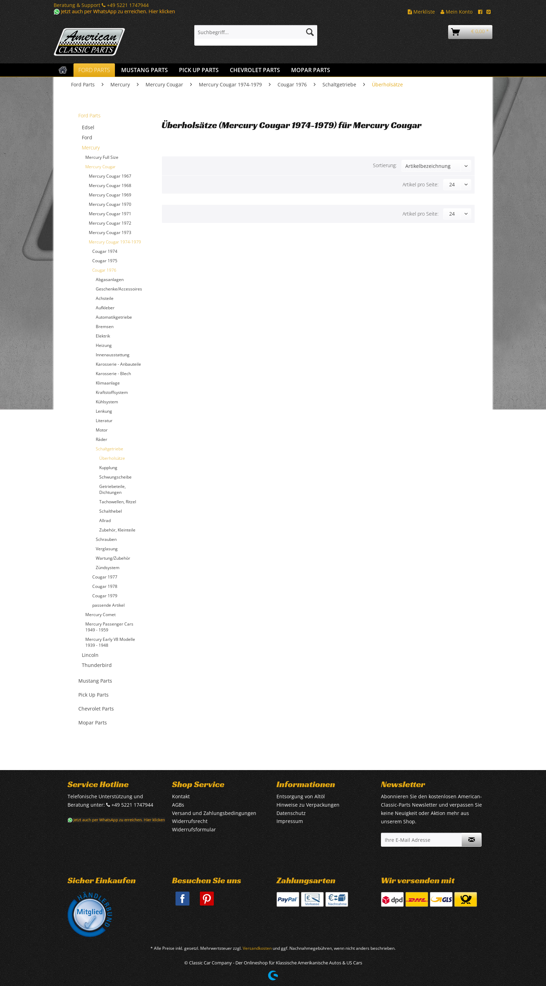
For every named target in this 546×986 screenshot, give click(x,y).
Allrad (105, 520)
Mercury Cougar (100, 167)
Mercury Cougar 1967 (110, 176)
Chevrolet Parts (96, 708)
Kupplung (108, 468)
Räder (101, 439)
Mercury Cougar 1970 (110, 204)
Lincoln (90, 655)
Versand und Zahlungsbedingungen (214, 813)
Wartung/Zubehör (113, 558)
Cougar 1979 (104, 596)
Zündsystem (107, 567)
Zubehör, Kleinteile (117, 530)
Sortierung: (385, 165)
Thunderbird (97, 665)
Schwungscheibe (115, 477)
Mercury (91, 147)
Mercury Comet (100, 615)
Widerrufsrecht (190, 821)
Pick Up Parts (93, 694)
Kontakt (181, 796)
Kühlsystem (107, 402)
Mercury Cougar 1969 (110, 195)
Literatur (104, 421)
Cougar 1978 (104, 586)
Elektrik (103, 336)
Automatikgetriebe (114, 317)
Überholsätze (112, 458)
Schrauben (106, 539)
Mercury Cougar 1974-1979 (115, 242)
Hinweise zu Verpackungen (308, 804)
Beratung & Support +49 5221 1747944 (101, 5)
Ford (87, 137)
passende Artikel (108, 605)
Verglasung (107, 549)
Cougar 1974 (104, 251)
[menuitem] (255, 35)
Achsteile (105, 298)
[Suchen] (310, 32)
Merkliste (421, 11)
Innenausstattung (113, 355)
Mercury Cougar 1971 (110, 214)
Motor (102, 430)
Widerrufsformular (194, 829)
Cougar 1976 (104, 270)
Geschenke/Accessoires (119, 289)
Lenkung (104, 411)
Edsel (88, 127)
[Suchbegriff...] (255, 32)
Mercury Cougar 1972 (110, 223)
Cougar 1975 (104, 261)
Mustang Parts (95, 680)
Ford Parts (89, 115)
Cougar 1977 (104, 577)
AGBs (178, 804)
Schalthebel (110, 511)
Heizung (104, 345)
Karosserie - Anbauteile (118, 364)
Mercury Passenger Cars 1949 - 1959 (109, 627)
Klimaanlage (108, 383)
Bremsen (105, 326)
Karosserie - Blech (113, 373)
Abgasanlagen (110, 279)
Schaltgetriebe (109, 449)
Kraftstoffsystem (112, 392)
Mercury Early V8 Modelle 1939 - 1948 (110, 642)
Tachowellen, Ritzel (117, 502)
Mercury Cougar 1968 (110, 185)
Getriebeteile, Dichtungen (112, 489)
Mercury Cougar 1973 (110, 232)
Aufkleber (105, 308)
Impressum (289, 821)
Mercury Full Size (101, 157)
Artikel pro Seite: (420, 184)
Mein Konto (456, 11)
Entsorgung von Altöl (300, 796)
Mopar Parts (92, 722)
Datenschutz (291, 813)
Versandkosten (257, 948)
